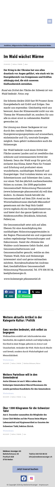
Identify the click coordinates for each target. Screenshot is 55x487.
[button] (49, 21)
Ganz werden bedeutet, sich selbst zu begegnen (25, 331)
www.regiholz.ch (13, 208)
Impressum (43, 485)
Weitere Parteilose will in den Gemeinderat (20, 376)
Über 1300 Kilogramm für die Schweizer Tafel (26, 409)
